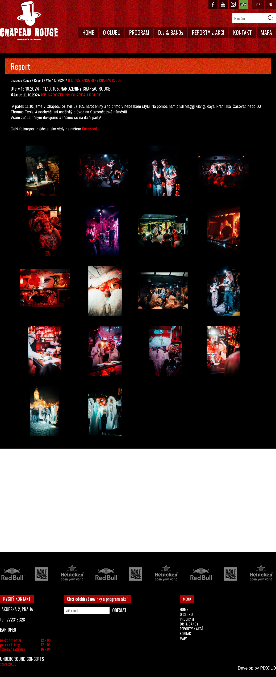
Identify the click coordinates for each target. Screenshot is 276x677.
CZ (258, 4)
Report (38, 80)
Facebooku (90, 129)
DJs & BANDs (170, 32)
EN (270, 4)
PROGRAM (139, 32)
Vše (49, 80)
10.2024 (59, 80)
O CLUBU (111, 32)
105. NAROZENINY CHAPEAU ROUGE (70, 95)
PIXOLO (268, 668)
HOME (88, 32)
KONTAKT (242, 32)
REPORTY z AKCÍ (208, 32)
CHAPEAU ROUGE (29, 20)
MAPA (266, 32)
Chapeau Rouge (21, 80)
